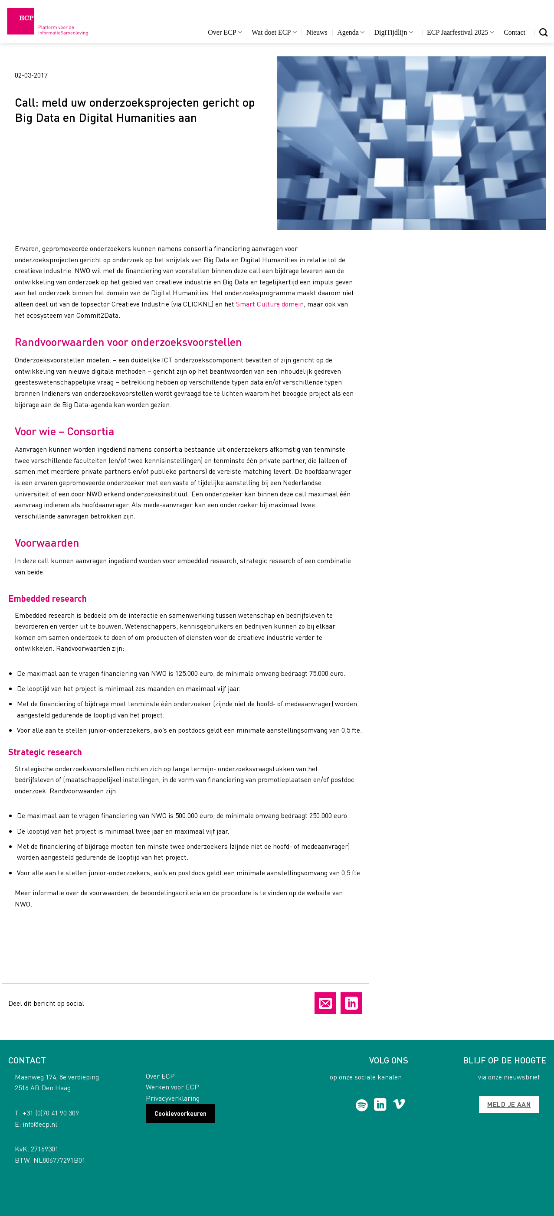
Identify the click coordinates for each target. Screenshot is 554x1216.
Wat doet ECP (274, 32)
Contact (514, 32)
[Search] (543, 32)
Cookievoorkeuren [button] (180, 1113)
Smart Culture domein (270, 303)
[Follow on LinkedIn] (380, 1105)
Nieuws (317, 32)
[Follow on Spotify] (361, 1105)
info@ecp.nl (40, 1123)
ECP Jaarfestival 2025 (460, 32)
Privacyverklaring (173, 1097)
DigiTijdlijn (393, 32)
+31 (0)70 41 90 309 (51, 1112)
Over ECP (225, 32)
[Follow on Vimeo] (399, 1105)
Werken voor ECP (172, 1086)
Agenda (350, 32)
